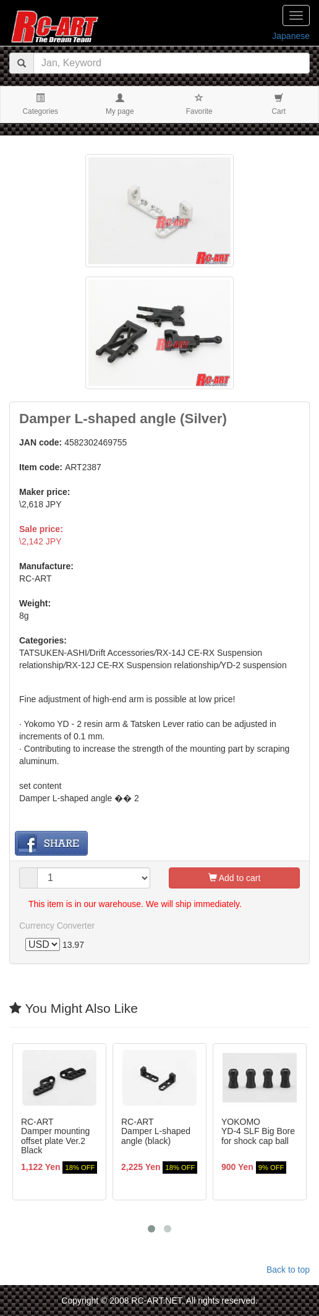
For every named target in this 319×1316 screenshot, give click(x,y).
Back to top (288, 1270)
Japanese (291, 36)
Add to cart (234, 878)
